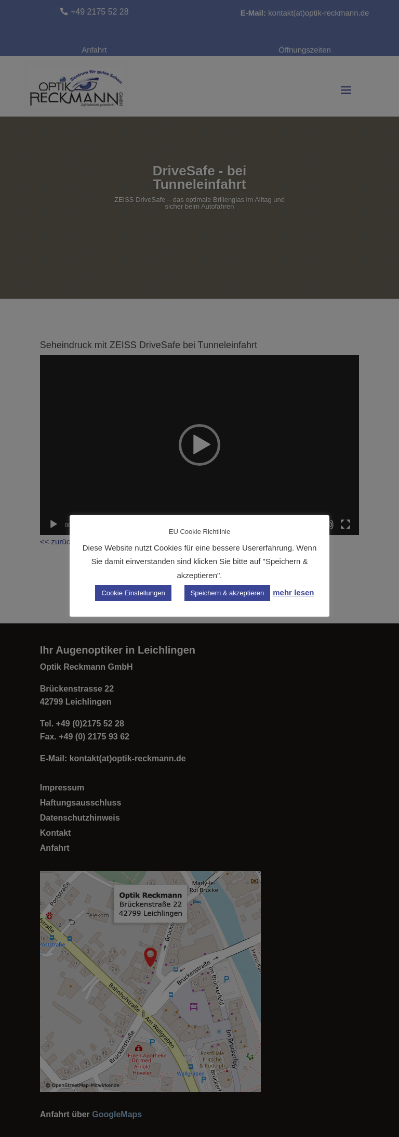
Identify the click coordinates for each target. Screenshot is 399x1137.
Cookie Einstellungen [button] (133, 593)
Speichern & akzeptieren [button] (227, 593)
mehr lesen (293, 592)
